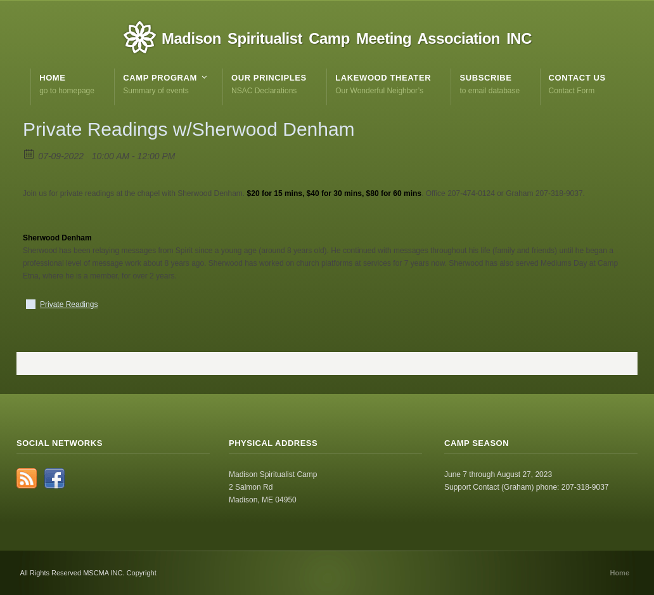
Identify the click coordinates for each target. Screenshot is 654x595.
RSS (26, 478)
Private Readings (69, 304)
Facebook (54, 478)
